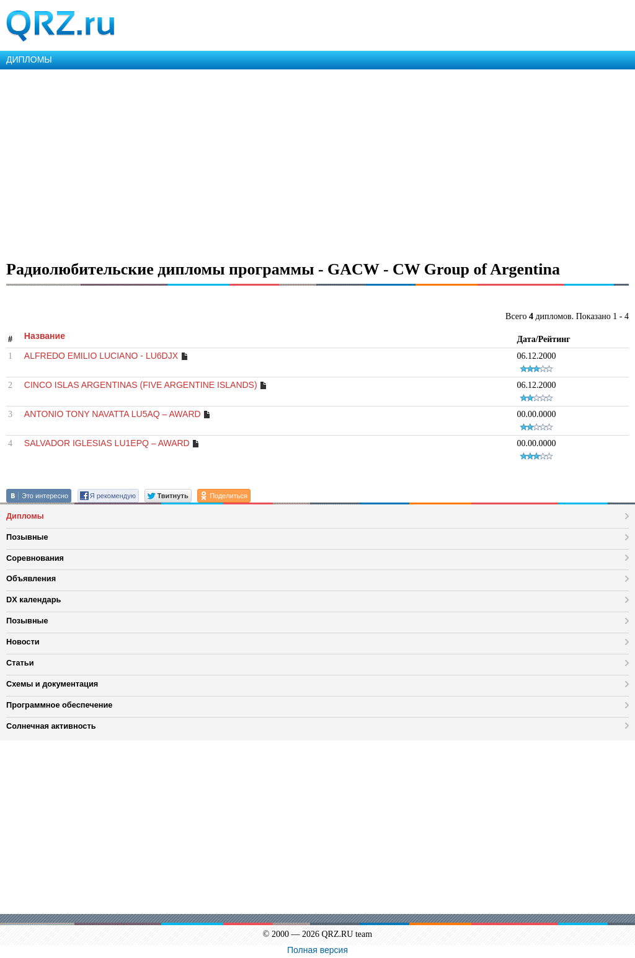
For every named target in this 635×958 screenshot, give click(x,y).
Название (44, 336)
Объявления (31, 578)
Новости (23, 641)
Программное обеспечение (59, 705)
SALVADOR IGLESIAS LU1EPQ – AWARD (107, 443)
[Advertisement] (317, 162)
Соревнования (35, 558)
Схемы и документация (52, 683)
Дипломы (25, 516)
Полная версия (317, 950)
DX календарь (33, 599)
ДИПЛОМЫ (29, 59)
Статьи (20, 662)
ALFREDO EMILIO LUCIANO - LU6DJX (101, 356)
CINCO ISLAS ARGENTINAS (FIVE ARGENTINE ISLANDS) (140, 385)
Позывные (27, 537)
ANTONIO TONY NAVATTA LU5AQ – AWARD (112, 414)
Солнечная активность (51, 726)
